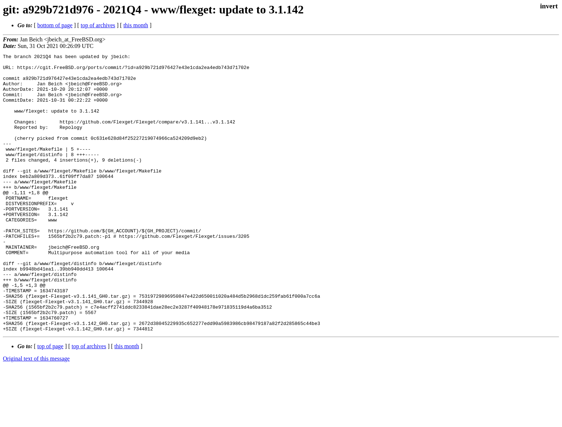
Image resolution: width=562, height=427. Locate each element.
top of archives (98, 25)
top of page (50, 402)
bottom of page (55, 25)
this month (135, 25)
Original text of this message (36, 414)
